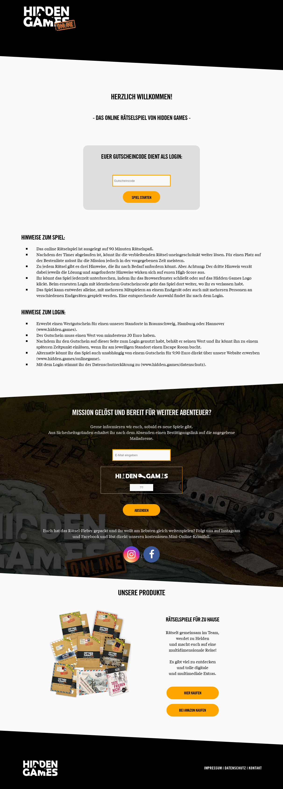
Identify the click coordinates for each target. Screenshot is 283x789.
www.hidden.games (56, 329)
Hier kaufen (192, 692)
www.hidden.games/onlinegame (68, 358)
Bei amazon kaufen (192, 710)
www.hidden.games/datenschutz (173, 364)
